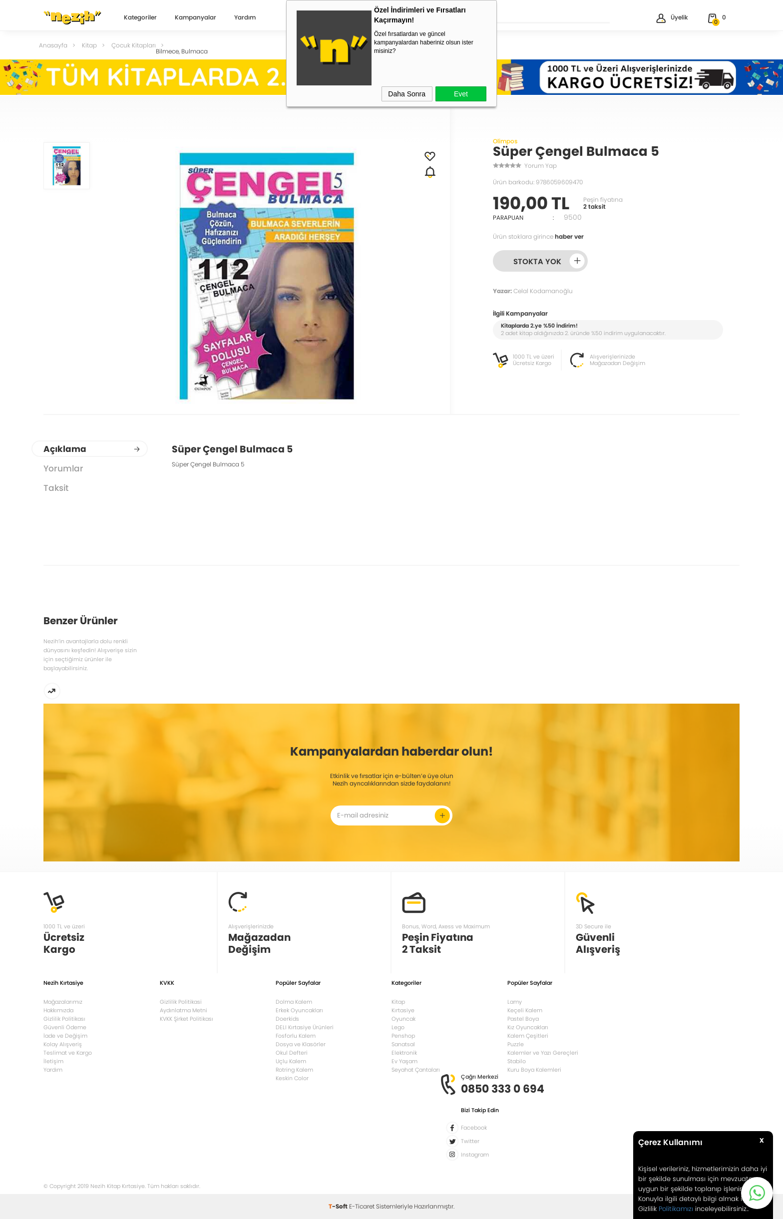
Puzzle (515, 1044)
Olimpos (505, 141)
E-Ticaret (362, 1206)
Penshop (403, 1036)
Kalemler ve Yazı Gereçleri (542, 1053)
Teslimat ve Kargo (67, 1053)
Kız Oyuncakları (527, 1027)
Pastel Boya (523, 1019)
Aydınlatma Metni (183, 1010)
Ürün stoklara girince (538, 236)
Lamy (514, 1002)
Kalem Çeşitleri (527, 1036)
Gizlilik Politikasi (181, 1002)
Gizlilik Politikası (64, 1019)
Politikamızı (676, 1209)
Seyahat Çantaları (416, 1070)
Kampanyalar (195, 17)
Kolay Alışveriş (62, 1044)
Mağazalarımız (62, 1002)
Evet (461, 94)
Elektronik (404, 1053)
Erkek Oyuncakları (299, 1010)
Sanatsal (403, 1044)
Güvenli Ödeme (64, 1027)
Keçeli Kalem (524, 1010)
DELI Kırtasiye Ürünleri (305, 1027)
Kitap (398, 1002)
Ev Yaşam (404, 1061)
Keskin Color (292, 1078)
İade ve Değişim (65, 1036)
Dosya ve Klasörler (301, 1044)
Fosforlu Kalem (296, 1036)
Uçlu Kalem (291, 1061)
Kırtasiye (403, 1010)
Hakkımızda (58, 1010)
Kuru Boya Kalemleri (534, 1070)
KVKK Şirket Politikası (186, 1019)
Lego (398, 1027)
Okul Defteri (292, 1053)
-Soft (339, 1206)
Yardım (245, 17)
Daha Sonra (406, 94)
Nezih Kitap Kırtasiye (72, 17)
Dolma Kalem (294, 1002)
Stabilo (516, 1061)
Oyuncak (403, 1019)
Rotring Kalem (294, 1070)
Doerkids (287, 1019)
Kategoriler (140, 17)
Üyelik (671, 18)
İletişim (53, 1061)
